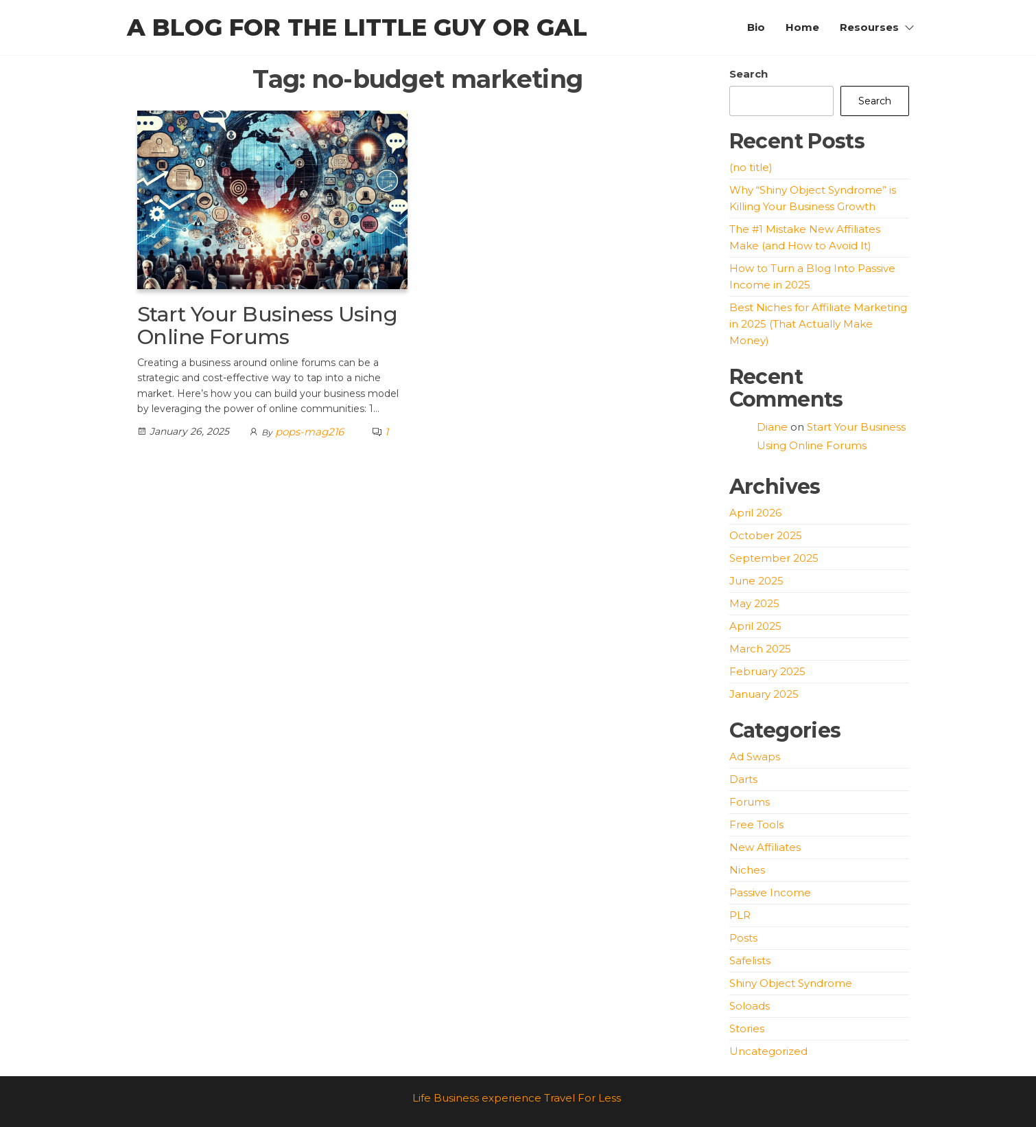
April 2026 (755, 512)
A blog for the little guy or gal (357, 27)
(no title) (751, 167)
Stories (746, 1028)
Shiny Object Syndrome (790, 983)
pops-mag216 (309, 431)
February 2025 (767, 671)
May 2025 (754, 603)
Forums (749, 801)
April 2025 (755, 626)
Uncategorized (768, 1051)
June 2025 (756, 580)
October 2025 (765, 535)
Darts (743, 779)
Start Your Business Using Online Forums (267, 325)
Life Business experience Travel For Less (516, 1097)
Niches (747, 869)
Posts (743, 937)
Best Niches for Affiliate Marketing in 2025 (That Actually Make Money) (818, 324)
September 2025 (774, 558)
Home (802, 27)
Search (748, 73)
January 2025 (764, 694)
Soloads (749, 1005)
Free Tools (756, 824)
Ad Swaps (754, 756)
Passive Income (770, 892)
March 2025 (760, 648)
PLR (740, 915)
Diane (772, 426)
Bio (756, 27)
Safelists (749, 960)
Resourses (869, 27)
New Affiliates (765, 847)
